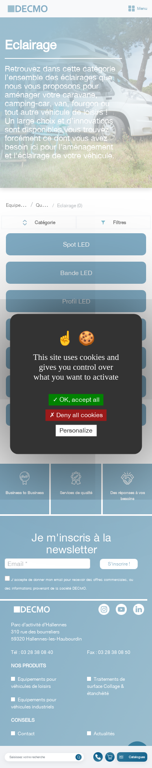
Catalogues (132, 757)
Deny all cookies (76, 414)
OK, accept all (76, 399)
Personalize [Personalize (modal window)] (76, 430)
